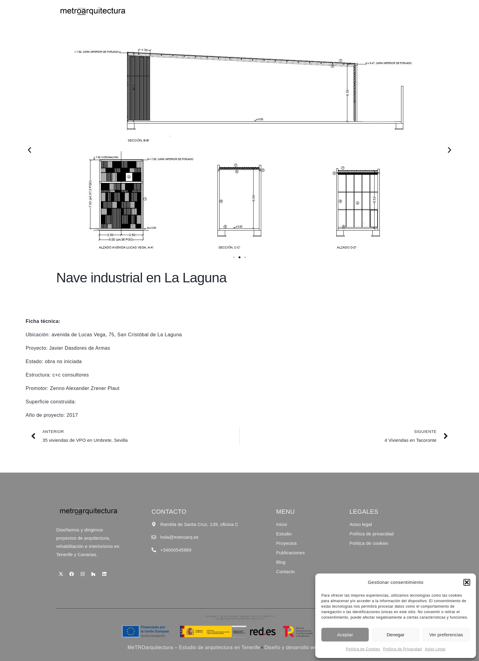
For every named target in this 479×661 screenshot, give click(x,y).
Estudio (262, 11)
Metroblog (361, 11)
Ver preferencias (446, 634)
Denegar (395, 634)
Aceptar (345, 634)
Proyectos (291, 11)
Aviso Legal (435, 649)
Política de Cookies (363, 649)
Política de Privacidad (402, 649)
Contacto (391, 11)
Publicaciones (326, 11)
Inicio (239, 11)
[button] (467, 582)
